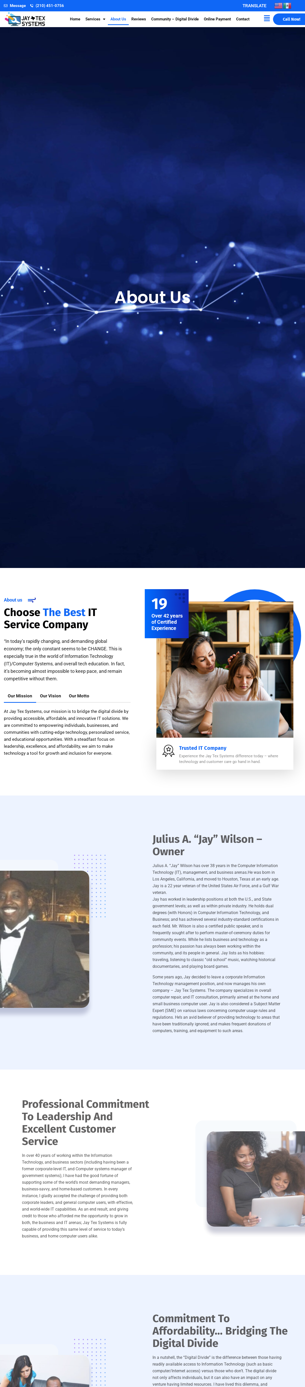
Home (75, 19)
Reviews (138, 19)
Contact (243, 19)
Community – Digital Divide (175, 19)
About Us (118, 19)
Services (95, 19)
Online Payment (217, 19)
